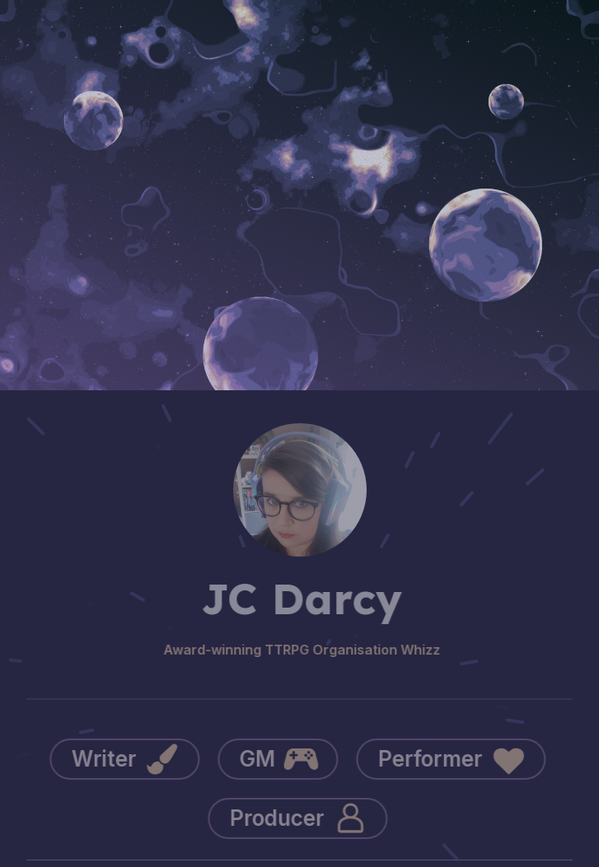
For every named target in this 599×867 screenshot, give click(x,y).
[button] (122, 759)
